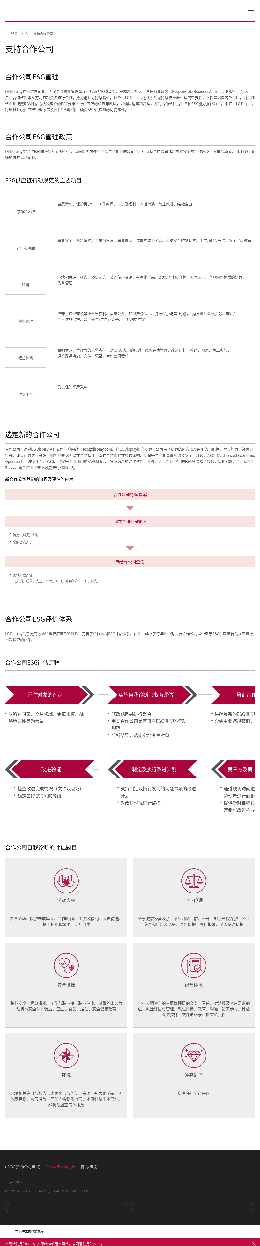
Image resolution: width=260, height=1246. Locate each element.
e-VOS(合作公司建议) (22, 1166)
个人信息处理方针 (60, 1166)
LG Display (26, 8)
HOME (7, 33)
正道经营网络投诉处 (29, 1231)
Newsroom (192, 1207)
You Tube (66, 1207)
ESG (14, 33)
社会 (25, 33)
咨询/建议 (88, 1166)
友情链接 (16, 1182)
